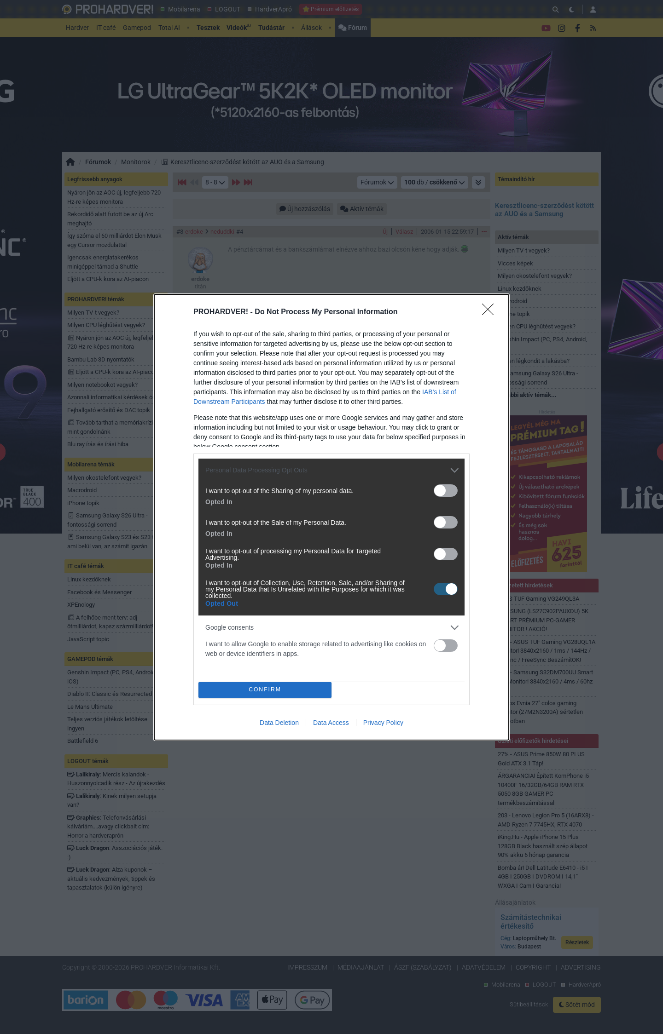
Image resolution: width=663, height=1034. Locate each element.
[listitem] (331, 470)
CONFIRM (265, 689)
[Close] (491, 312)
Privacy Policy (383, 722)
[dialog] (331, 517)
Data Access (331, 722)
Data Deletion (279, 722)
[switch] (446, 490)
